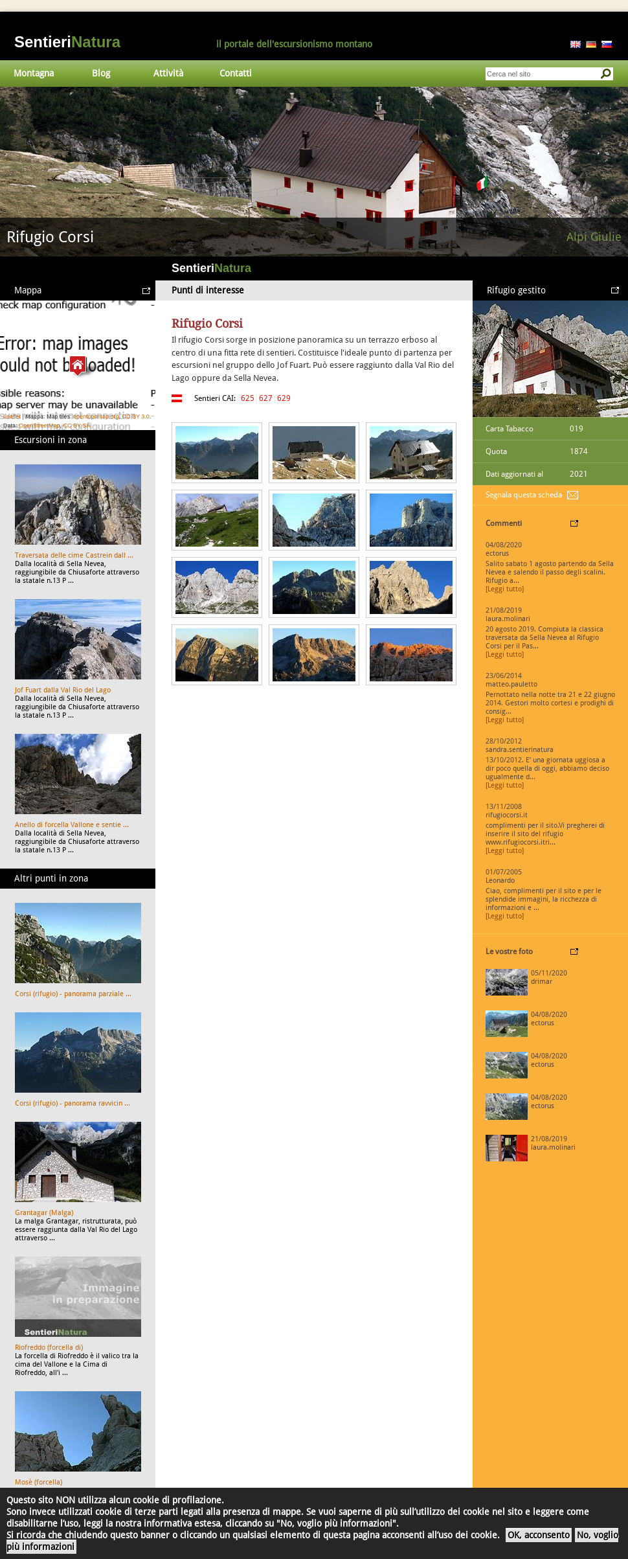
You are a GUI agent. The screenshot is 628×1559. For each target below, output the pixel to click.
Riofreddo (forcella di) (49, 1347)
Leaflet (12, 416)
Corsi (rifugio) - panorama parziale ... (73, 994)
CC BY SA (77, 425)
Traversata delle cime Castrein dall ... (74, 555)
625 (247, 398)
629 (284, 398)
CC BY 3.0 (135, 416)
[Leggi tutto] (505, 589)
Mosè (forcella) (38, 1482)
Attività (168, 73)
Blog (101, 73)
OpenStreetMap (39, 425)
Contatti (235, 73)
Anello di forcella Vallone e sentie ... (72, 825)
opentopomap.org (96, 416)
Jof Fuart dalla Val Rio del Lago (63, 690)
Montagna (34, 73)
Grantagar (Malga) (44, 1213)
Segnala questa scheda (524, 494)
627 (266, 398)
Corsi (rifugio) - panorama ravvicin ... (72, 1103)
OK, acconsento (539, 1535)
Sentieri (67, 42)
